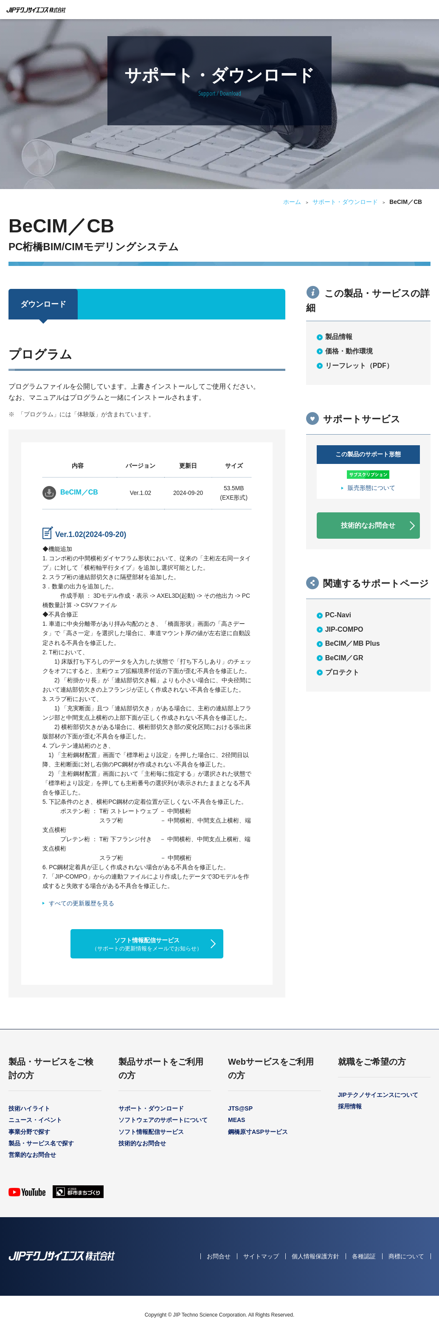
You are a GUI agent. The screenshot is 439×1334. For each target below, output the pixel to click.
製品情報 (338, 336)
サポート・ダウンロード (345, 202)
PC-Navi (338, 615)
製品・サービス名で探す (41, 1143)
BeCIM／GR (344, 657)
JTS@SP (240, 1108)
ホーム (292, 202)
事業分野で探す (29, 1131)
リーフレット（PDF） (359, 365)
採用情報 (350, 1106)
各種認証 (364, 1256)
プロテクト (342, 672)
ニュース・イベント (35, 1119)
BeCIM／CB (79, 492)
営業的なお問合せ (32, 1154)
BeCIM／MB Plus (352, 643)
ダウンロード (43, 304)
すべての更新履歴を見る (81, 903)
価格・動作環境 (349, 351)
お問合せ (219, 1256)
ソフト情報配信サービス (147, 944)
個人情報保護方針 (315, 1256)
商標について (406, 1256)
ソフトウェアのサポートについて (163, 1119)
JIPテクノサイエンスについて (378, 1094)
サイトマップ (261, 1256)
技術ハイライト (29, 1108)
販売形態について (371, 488)
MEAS (236, 1119)
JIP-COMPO (344, 629)
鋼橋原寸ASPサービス (258, 1131)
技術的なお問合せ (368, 525)
